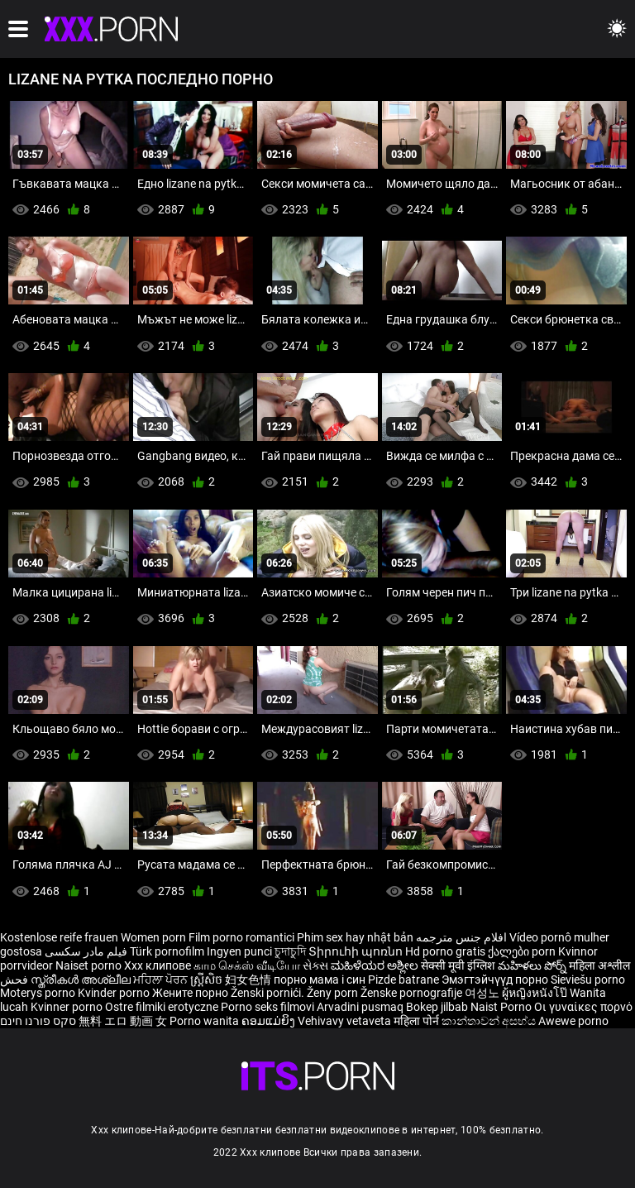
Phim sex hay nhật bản (355, 937)
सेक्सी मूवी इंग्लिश (458, 965)
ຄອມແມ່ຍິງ (269, 1021)
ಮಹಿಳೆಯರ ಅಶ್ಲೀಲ (376, 965)
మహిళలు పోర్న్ (533, 965)
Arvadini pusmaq (361, 1006)
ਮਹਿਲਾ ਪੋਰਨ (161, 979)
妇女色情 (249, 979)
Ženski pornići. (269, 992)
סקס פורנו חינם (38, 1021)
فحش (15, 979)
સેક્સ (315, 965)
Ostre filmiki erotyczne (161, 1006)
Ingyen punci (239, 951)
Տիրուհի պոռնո (356, 951)
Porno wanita (205, 1021)
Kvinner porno (68, 1006)
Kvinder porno (115, 992)
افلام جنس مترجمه (461, 937)
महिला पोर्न (418, 1021)
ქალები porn (523, 951)
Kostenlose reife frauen (59, 937)
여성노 (483, 992)
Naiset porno (89, 965)
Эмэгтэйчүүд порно (496, 979)
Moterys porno (39, 992)
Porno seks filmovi (267, 1006)
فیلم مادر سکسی (86, 951)
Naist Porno (502, 1006)
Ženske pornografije (412, 992)
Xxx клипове (157, 965)
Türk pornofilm (167, 951)
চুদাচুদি (290, 951)
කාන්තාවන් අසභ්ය (490, 1021)
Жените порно (191, 992)
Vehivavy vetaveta (346, 1021)
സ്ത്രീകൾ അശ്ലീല (82, 979)
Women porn (155, 937)
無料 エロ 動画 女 (123, 1021)
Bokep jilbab (437, 1006)
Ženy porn (333, 992)
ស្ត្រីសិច (207, 979)
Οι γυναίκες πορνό (583, 1006)
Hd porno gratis (445, 951)
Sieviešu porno (588, 979)
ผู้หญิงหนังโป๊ (536, 992)
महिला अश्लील (599, 965)
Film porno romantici (241, 937)
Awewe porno (573, 1021)
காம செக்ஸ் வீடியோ (246, 965)
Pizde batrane (403, 979)
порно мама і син (319, 979)
